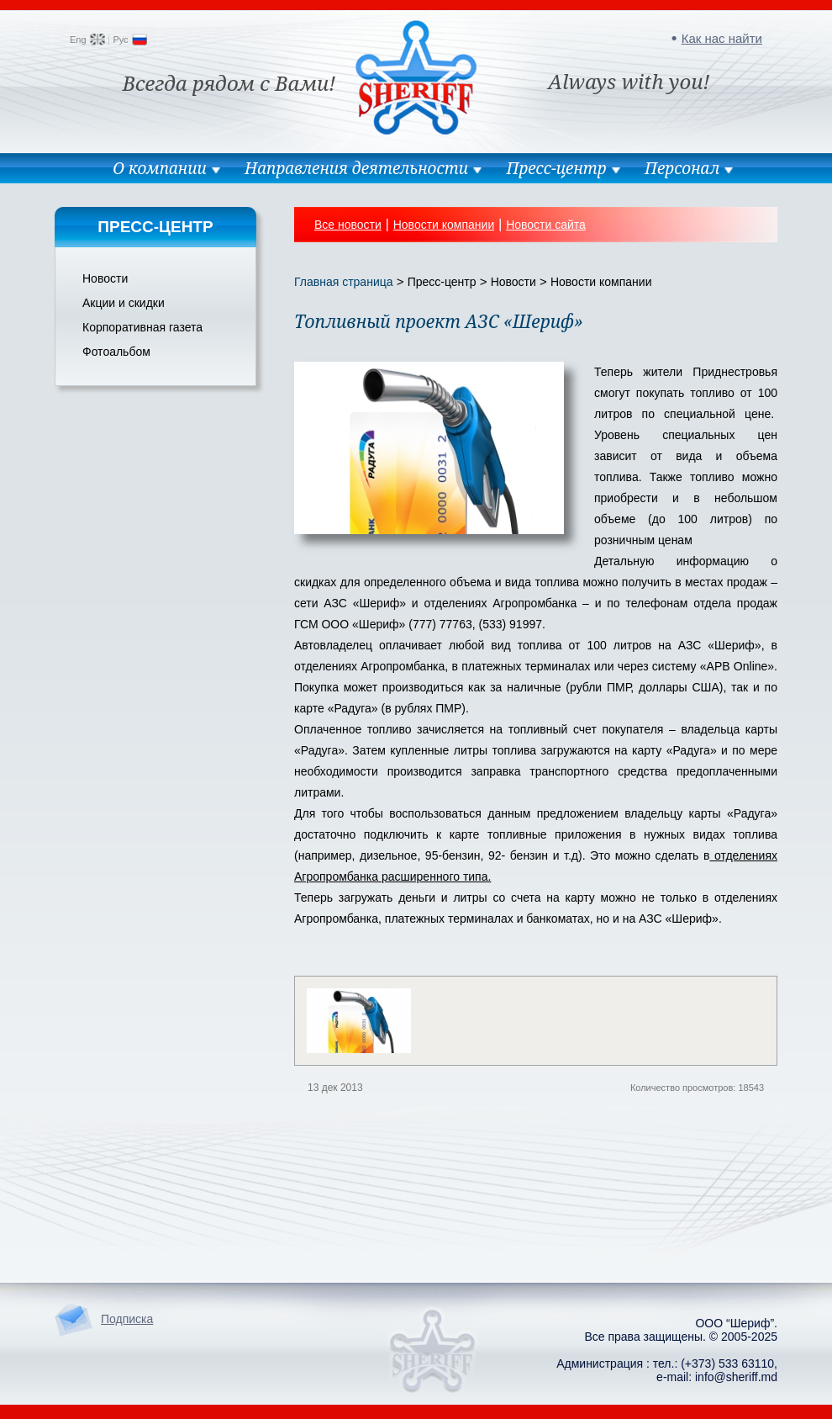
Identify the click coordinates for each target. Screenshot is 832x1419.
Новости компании (444, 224)
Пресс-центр (556, 168)
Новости (105, 278)
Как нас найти (722, 38)
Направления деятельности (356, 168)
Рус (120, 39)
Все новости (348, 224)
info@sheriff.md (736, 1377)
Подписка (127, 1319)
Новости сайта (546, 224)
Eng (78, 39)
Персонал (682, 168)
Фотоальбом (116, 351)
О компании (160, 168)
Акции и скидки (123, 303)
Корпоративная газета (142, 327)
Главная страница (343, 282)
